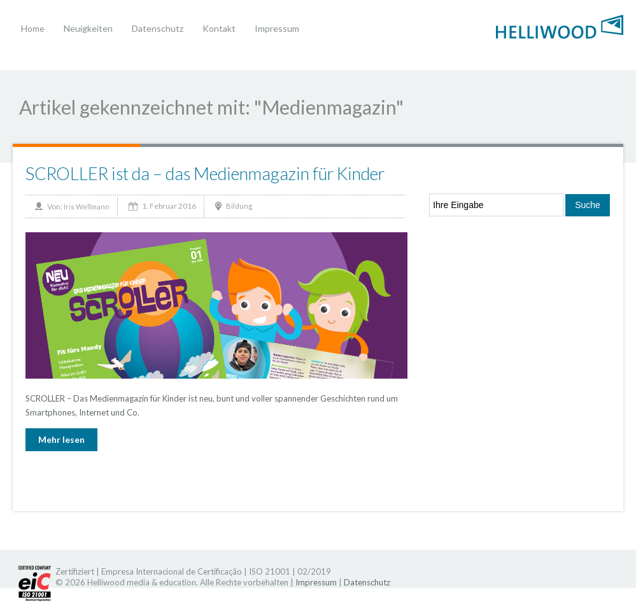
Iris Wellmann (87, 206)
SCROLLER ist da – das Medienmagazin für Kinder (205, 173)
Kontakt (219, 28)
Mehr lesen (61, 439)
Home (33, 28)
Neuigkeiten (88, 28)
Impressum (277, 28)
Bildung (239, 206)
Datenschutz (157, 28)
